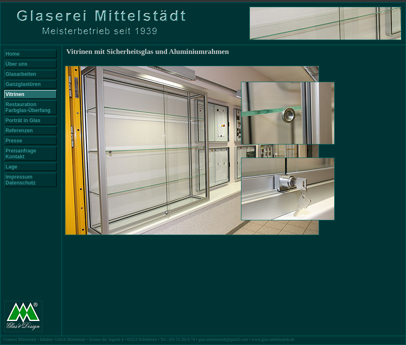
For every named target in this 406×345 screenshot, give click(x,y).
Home (12, 54)
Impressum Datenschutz (20, 180)
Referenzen (19, 131)
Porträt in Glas (23, 120)
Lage (11, 167)
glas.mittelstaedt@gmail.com (223, 339)
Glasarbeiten (20, 74)
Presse (13, 141)
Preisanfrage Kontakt (20, 154)
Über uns (16, 64)
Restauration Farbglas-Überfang (28, 107)
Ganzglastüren (23, 84)
